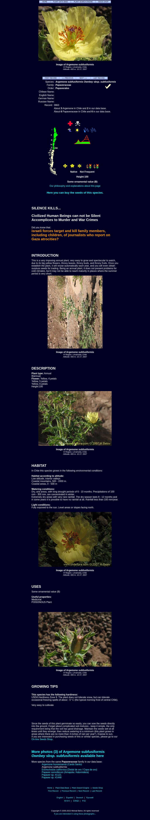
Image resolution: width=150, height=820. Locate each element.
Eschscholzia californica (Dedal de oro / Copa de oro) (69, 769)
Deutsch (79, 798)
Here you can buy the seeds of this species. (75, 192)
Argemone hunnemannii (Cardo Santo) (62, 764)
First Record (53, 791)
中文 (84, 801)
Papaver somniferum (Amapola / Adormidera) (65, 772)
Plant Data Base (62, 788)
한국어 (67, 801)
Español (69, 798)
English (60, 798)
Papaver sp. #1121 (51, 775)
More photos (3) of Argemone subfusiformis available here (68, 754)
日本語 (76, 801)
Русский (89, 798)
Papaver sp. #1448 (51, 777)
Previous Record (69, 791)
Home (49, 788)
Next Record (83, 791)
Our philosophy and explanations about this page (75, 186)
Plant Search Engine (80, 788)
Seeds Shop (97, 788)
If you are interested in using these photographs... (75, 814)
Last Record (97, 791)
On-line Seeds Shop (41, 739)
